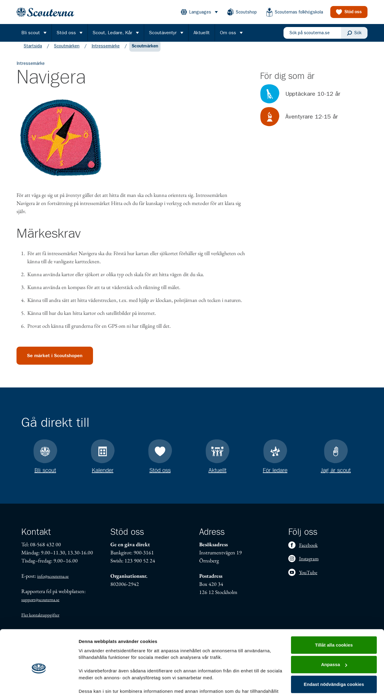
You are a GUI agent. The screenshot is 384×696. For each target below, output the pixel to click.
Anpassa (334, 634)
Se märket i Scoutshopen (54, 361)
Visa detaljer (92, 684)
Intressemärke (106, 52)
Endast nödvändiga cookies (334, 654)
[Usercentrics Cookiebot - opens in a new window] (39, 684)
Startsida (33, 52)
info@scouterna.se (53, 576)
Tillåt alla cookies (334, 614)
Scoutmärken (67, 52)
